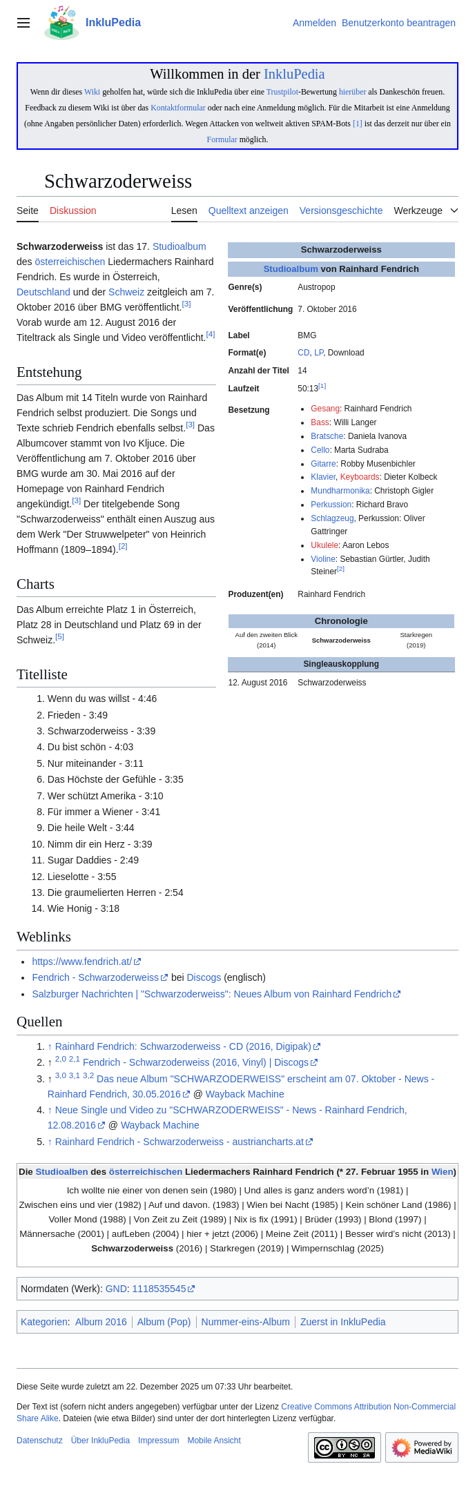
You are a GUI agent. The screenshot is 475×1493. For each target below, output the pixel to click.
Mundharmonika (340, 491)
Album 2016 (101, 1321)
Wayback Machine (245, 1094)
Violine (323, 559)
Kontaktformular (178, 108)
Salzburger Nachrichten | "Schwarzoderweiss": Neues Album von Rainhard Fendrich (211, 993)
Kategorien (44, 1321)
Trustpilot (282, 92)
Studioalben (61, 1172)
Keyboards (360, 477)
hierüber (352, 92)
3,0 (60, 1075)
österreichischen (70, 261)
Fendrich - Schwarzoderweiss (95, 977)
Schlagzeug (332, 518)
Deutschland (43, 291)
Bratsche (327, 436)
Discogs (203, 977)
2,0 (60, 1059)
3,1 (74, 1075)
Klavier (323, 477)
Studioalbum (291, 269)
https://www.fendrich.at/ (82, 961)
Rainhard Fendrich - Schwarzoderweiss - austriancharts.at (179, 1141)
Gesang (325, 408)
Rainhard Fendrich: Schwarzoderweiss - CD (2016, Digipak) (183, 1046)
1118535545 (159, 1288)
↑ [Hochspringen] (50, 1046)
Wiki (92, 92)
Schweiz (126, 291)
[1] (357, 123)
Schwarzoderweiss (132, 1248)
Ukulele (324, 545)
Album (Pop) (164, 1321)
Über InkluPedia (100, 1440)
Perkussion (331, 504)
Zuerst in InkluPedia (343, 1321)
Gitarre (323, 464)
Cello (320, 450)
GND (116, 1288)
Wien (443, 1172)
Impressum (158, 1440)
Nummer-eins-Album (246, 1321)
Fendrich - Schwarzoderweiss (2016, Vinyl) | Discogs (196, 1062)
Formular (222, 139)
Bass (320, 422)
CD (303, 353)
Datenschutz (40, 1440)
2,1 (74, 1059)
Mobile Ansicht (213, 1440)
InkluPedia (294, 73)
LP (318, 353)
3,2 (88, 1075)
